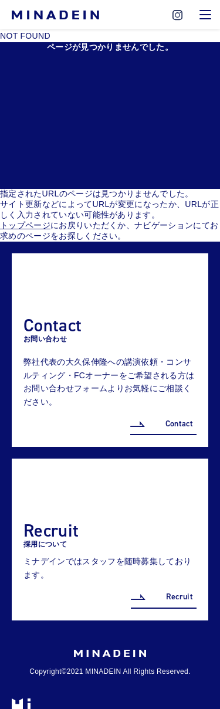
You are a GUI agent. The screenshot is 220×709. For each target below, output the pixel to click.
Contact (179, 423)
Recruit (179, 596)
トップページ (25, 225)
